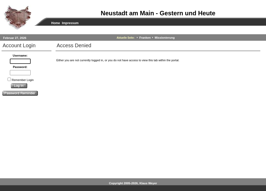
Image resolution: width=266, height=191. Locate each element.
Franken (145, 37)
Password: (20, 67)
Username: (20, 55)
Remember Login (23, 79)
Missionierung (165, 37)
